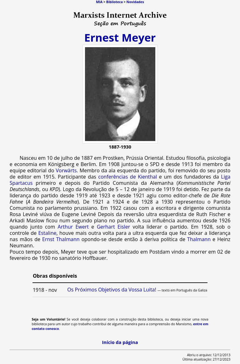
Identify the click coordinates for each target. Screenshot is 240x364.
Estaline (47, 233)
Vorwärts (66, 170)
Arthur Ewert (73, 226)
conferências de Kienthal (127, 176)
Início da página (120, 342)
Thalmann (199, 239)
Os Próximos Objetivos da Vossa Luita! (111, 289)
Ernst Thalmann (61, 239)
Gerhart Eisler (113, 226)
